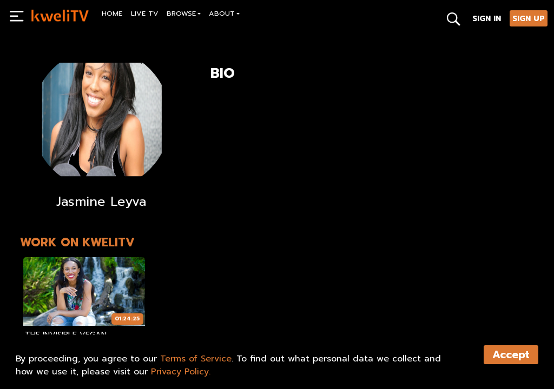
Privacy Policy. (180, 371)
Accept (511, 355)
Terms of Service (196, 358)
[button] (184, 15)
